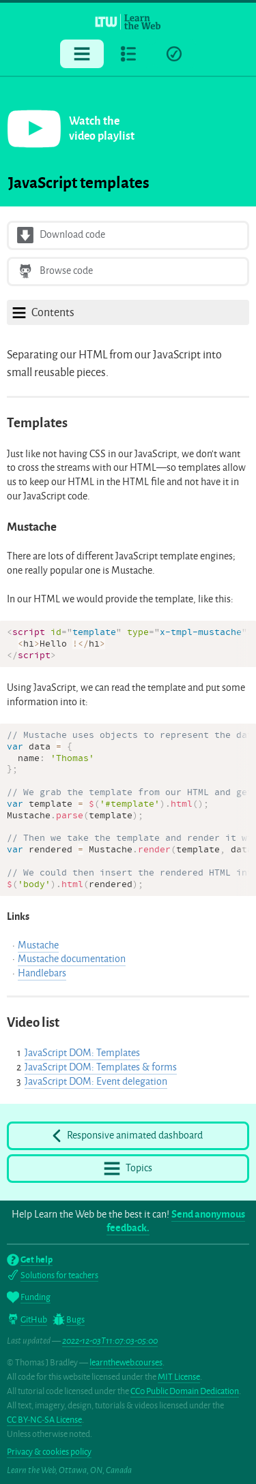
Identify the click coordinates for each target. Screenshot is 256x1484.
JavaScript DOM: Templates (82, 1053)
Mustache (32, 527)
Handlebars (42, 973)
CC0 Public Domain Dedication (184, 1391)
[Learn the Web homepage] (128, 21)
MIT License (179, 1376)
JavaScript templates (79, 183)
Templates (37, 422)
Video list (33, 1022)
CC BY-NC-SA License (44, 1419)
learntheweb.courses (125, 1362)
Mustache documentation (72, 959)
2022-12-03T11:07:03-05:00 (110, 1340)
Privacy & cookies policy (49, 1451)
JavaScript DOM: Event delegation (96, 1081)
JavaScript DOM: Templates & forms (101, 1067)
